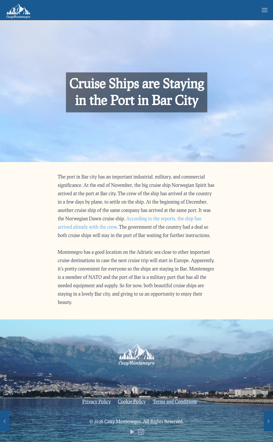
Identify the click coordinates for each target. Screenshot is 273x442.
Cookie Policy (132, 401)
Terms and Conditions (175, 401)
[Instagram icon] (141, 432)
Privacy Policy (96, 401)
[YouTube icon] (132, 432)
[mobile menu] (264, 9)
